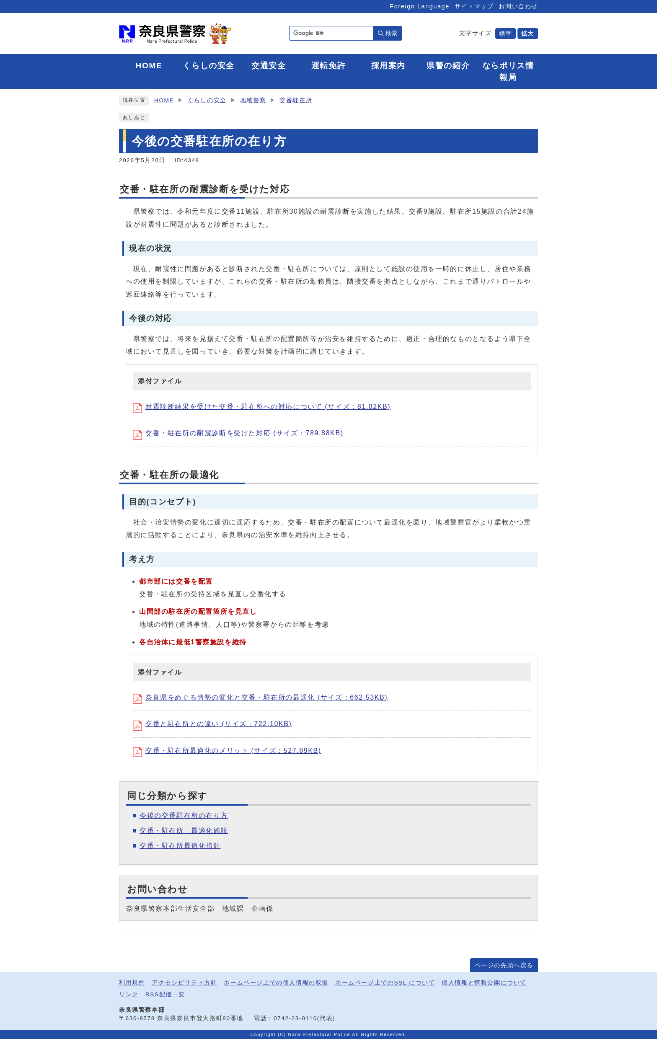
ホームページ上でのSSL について (385, 983)
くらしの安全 (207, 100)
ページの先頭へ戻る (504, 965)
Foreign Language (419, 6)
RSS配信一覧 (165, 994)
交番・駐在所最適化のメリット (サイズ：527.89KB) (227, 750)
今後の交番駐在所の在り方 (184, 815)
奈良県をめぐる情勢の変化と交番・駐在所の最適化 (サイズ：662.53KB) (260, 697)
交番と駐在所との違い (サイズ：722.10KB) (212, 723)
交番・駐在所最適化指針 (180, 845)
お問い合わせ (518, 6)
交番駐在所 (295, 100)
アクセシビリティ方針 (184, 983)
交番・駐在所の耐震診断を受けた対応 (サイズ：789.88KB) (238, 433)
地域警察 (253, 100)
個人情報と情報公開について (484, 983)
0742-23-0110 (295, 1018)
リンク (129, 994)
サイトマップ (474, 6)
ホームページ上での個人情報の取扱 (276, 983)
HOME (164, 100)
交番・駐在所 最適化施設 (184, 830)
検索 (391, 33)
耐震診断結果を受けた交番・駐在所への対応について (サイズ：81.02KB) (262, 406)
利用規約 (132, 983)
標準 (505, 33)
